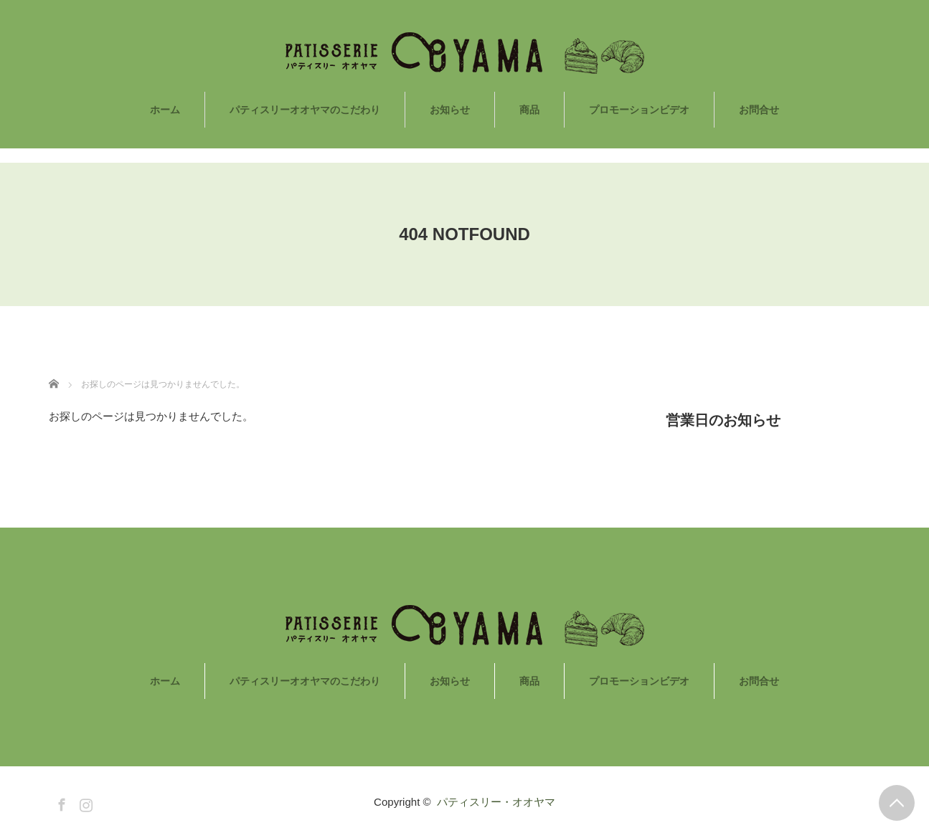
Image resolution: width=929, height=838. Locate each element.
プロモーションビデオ (639, 109)
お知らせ (450, 109)
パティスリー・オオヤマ (496, 802)
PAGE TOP (897, 803)
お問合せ (759, 109)
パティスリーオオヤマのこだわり (305, 109)
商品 (529, 109)
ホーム (165, 109)
